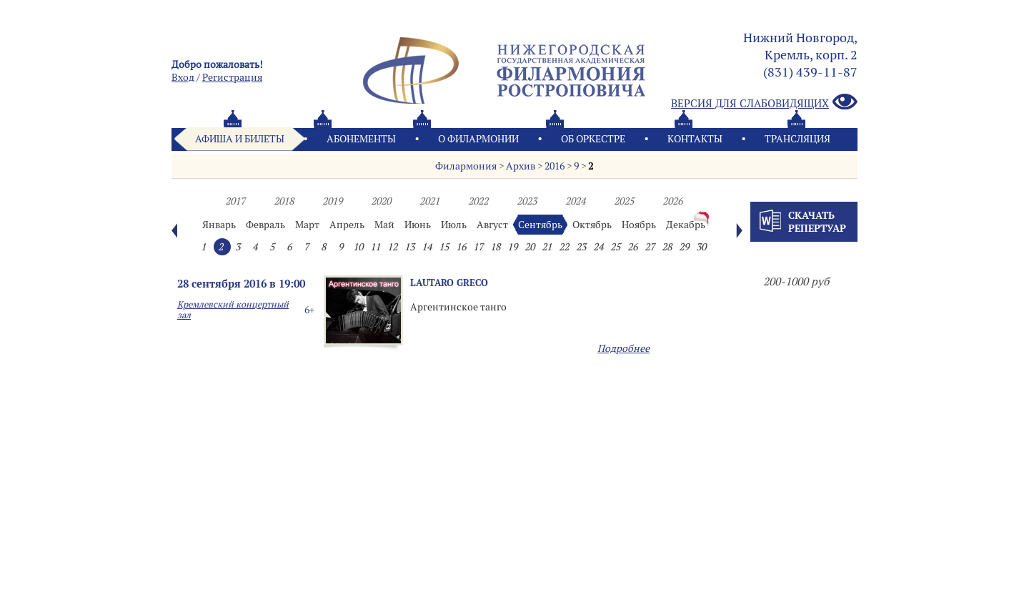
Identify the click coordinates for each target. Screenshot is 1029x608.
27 (650, 246)
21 (547, 246)
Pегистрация (232, 77)
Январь (219, 224)
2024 (575, 201)
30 (701, 246)
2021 (429, 201)
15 (444, 246)
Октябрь (592, 224)
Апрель (346, 224)
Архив (520, 166)
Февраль (265, 224)
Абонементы (361, 138)
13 (409, 246)
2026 (672, 201)
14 (427, 246)
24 (598, 246)
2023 (527, 201)
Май (384, 224)
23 (581, 246)
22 (564, 246)
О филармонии (478, 138)
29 (684, 246)
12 (392, 246)
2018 (284, 201)
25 (615, 246)
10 (358, 246)
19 (512, 246)
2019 (332, 201)
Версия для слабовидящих (764, 102)
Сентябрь (540, 224)
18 (495, 246)
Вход (183, 77)
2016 (555, 166)
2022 (478, 201)
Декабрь (685, 224)
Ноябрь (639, 224)
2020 (381, 201)
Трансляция (797, 138)
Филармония (466, 166)
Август (492, 224)
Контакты (694, 138)
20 (530, 246)
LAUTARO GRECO (449, 282)
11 (375, 246)
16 (461, 246)
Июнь (417, 224)
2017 (235, 201)
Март (307, 224)
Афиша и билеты (239, 138)
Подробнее (623, 348)
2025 (624, 201)
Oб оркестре (593, 138)
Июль (454, 224)
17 (478, 246)
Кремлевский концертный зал (233, 309)
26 (632, 246)
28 (667, 246)
